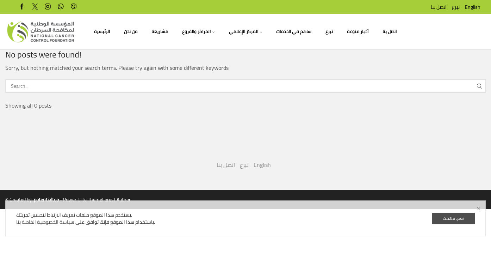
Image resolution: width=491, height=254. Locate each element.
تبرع (456, 7)
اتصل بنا (439, 7)
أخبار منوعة (357, 32)
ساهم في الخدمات (293, 32)
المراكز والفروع (198, 32)
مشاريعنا (159, 32)
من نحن (130, 32)
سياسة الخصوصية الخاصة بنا (45, 240)
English (472, 7)
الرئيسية (102, 32)
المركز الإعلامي (245, 32)
